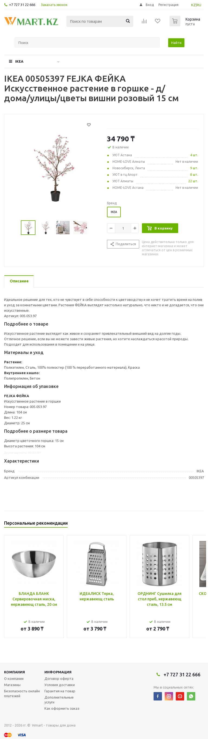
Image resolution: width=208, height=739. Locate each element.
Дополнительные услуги (59, 699)
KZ (193, 5)
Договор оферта (58, 678)
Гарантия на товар (59, 691)
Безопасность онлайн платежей (22, 693)
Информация (58, 672)
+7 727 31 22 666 (22, 5)
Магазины (12, 685)
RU (199, 5)
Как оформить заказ (61, 708)
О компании (14, 678)
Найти (176, 42)
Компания (14, 672)
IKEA (19, 61)
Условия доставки (59, 685)
